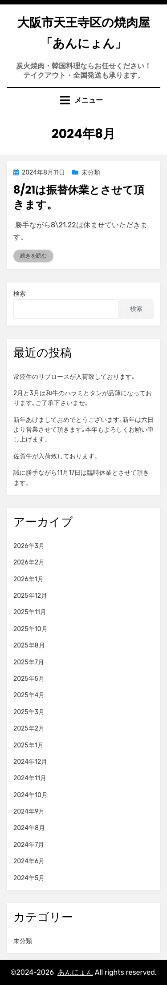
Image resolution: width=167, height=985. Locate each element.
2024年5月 (29, 878)
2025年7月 (28, 662)
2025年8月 (29, 645)
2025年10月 (30, 629)
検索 (19, 294)
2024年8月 (29, 828)
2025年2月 (29, 728)
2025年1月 (28, 745)
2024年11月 (29, 778)
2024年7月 (28, 845)
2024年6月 (29, 861)
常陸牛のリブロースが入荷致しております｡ (74, 377)
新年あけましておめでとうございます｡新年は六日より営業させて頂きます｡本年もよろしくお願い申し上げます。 (83, 430)
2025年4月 (29, 695)
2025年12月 (30, 596)
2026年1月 (28, 579)
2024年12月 (30, 762)
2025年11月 (29, 612)
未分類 (90, 172)
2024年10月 (30, 795)
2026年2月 (29, 562)
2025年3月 (29, 712)
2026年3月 (29, 546)
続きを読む (33, 256)
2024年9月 (29, 811)
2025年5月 (29, 679)
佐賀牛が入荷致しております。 (57, 456)
